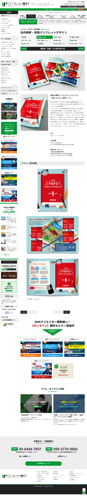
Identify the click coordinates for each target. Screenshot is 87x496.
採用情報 (55, 481)
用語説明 (39, 482)
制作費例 (39, 477)
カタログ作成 (4, 23)
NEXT (80, 49)
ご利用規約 (72, 481)
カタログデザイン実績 (6, 46)
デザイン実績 (35, 12)
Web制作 (3, 29)
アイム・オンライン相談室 (43, 475)
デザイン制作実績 (5, 38)
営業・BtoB (41, 20)
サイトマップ (73, 482)
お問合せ (82, 9)
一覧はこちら (6, 254)
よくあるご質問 (40, 481)
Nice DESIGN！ (66, 21)
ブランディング (5, 76)
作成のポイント (5, 15)
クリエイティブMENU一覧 (8, 90)
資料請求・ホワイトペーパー (76, 475)
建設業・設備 (58, 12)
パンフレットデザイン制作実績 (46, 12)
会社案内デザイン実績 (6, 42)
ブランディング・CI (68, 20)
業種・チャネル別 (5, 72)
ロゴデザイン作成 (5, 33)
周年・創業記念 (78, 20)
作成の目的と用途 (5, 64)
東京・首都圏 (75, 21)
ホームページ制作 (5, 52)
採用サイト (73, 9)
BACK (24, 49)
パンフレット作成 (5, 21)
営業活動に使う (5, 68)
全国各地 (41, 23)
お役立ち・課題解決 (9, 209)
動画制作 (3, 31)
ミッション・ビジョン (59, 9)
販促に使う (3, 82)
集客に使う (3, 80)
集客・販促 (59, 20)
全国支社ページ (62, 457)
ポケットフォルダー (43, 21)
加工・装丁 (52, 21)
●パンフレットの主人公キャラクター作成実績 (61, 155)
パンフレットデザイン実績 (7, 44)
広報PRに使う (4, 74)
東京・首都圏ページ (25, 457)
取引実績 (51, 9)
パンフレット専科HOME (25, 12)
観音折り (59, 21)
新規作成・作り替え (6, 78)
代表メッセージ (57, 479)
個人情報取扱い (73, 477)
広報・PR (53, 20)
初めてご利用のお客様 (42, 473)
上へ (84, 490)
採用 (47, 20)
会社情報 (46, 9)
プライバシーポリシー (75, 479)
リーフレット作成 (5, 27)
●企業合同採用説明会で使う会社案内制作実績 (61, 154)
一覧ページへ (14, 36)
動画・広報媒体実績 (6, 56)
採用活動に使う (5, 70)
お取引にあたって (41, 479)
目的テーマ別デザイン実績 (8, 61)
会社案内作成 (4, 19)
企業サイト (67, 9)
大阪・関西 (82, 21)
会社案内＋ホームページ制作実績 (8, 49)
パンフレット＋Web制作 (7, 25)
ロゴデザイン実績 (5, 54)
